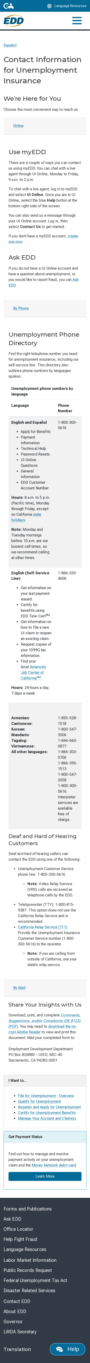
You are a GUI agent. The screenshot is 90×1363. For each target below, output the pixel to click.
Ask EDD (12, 1219)
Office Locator (18, 1229)
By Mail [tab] (19, 988)
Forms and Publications (28, 1209)
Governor (13, 1321)
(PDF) (45, 1021)
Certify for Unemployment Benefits (47, 1113)
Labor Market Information (30, 1260)
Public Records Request (28, 1270)
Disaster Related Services (30, 1290)
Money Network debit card (54, 1165)
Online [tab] (18, 126)
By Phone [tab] (21, 308)
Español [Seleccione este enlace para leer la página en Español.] (10, 45)
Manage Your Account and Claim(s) (47, 1118)
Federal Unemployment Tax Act (35, 1280)
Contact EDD (17, 1301)
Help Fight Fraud (20, 1239)
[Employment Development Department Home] (14, 21)
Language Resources (25, 1249)
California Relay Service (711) (42, 927)
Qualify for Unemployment (39, 1101)
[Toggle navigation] (77, 20)
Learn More (45, 1176)
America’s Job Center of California (33, 672)
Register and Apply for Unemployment (49, 1107)
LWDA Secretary (20, 1332)
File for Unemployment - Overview (46, 1096)
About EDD (15, 1311)
